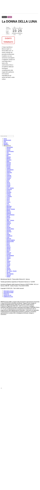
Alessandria (10, 147)
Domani (6, 143)
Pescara (9, 230)
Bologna (9, 162)
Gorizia (8, 190)
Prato (8, 237)
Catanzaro (9, 172)
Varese (8, 268)
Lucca (8, 205)
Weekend (6, 144)
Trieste (8, 265)
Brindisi (8, 167)
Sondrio (9, 254)
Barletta (9, 157)
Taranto (8, 257)
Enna (8, 181)
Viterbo (8, 276)
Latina (8, 198)
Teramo (8, 258)
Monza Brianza (10, 214)
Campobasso (10, 169)
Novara (8, 217)
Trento (8, 262)
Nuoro (8, 219)
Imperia (8, 193)
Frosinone (9, 189)
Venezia (9, 269)
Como (8, 174)
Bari (8, 155)
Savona (8, 250)
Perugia (8, 227)
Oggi (5, 141)
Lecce (8, 199)
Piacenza (9, 231)
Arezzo (8, 150)
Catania (8, 171)
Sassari (8, 248)
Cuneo (8, 179)
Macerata (9, 206)
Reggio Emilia (10, 241)
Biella (8, 161)
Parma (8, 224)
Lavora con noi (7, 295)
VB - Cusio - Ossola (11, 271)
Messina (9, 212)
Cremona (9, 176)
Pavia (8, 226)
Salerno (8, 247)
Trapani (8, 261)
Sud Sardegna (10, 255)
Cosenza (9, 175)
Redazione (6, 294)
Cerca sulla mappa (7, 32)
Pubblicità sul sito (8, 296)
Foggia (8, 186)
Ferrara (8, 183)
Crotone (9, 178)
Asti (8, 153)
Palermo (9, 223)
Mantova (9, 207)
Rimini (8, 243)
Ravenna (9, 238)
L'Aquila (9, 195)
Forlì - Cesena (10, 188)
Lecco (8, 200)
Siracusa (9, 252)
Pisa (8, 233)
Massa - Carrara (11, 209)
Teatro (9, 17)
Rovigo (8, 245)
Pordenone (9, 236)
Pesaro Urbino (10, 228)
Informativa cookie (8, 292)
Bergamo (9, 160)
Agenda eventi (7, 140)
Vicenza (9, 275)
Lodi (8, 203)
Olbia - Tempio (10, 220)
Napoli (8, 216)
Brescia (4, 17)
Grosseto (9, 192)
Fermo (8, 182)
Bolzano (9, 164)
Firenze (8, 185)
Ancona (8, 148)
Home (5, 138)
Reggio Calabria (11, 240)
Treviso (8, 264)
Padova (8, 221)
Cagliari (8, 168)
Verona (8, 272)
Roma (8, 244)
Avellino (9, 154)
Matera (8, 210)
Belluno (8, 158)
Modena (9, 213)
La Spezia (9, 196)
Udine (8, 266)
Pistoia (8, 234)
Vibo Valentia (10, 274)
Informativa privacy (9, 291)
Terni (8, 259)
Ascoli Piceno (10, 151)
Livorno (8, 202)
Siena (8, 251)
